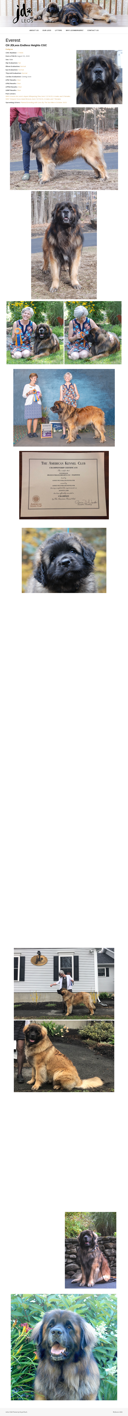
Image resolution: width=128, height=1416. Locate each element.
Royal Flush (23, 1412)
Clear (19, 80)
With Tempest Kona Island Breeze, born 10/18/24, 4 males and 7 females (33, 99)
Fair (19, 63)
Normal (23, 66)
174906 (20, 53)
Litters (58, 30)
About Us (34, 30)
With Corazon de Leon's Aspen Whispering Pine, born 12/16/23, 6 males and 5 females (38, 96)
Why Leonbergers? (74, 30)
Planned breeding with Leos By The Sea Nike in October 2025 (44, 102)
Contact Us (93, 30)
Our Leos (46, 30)
